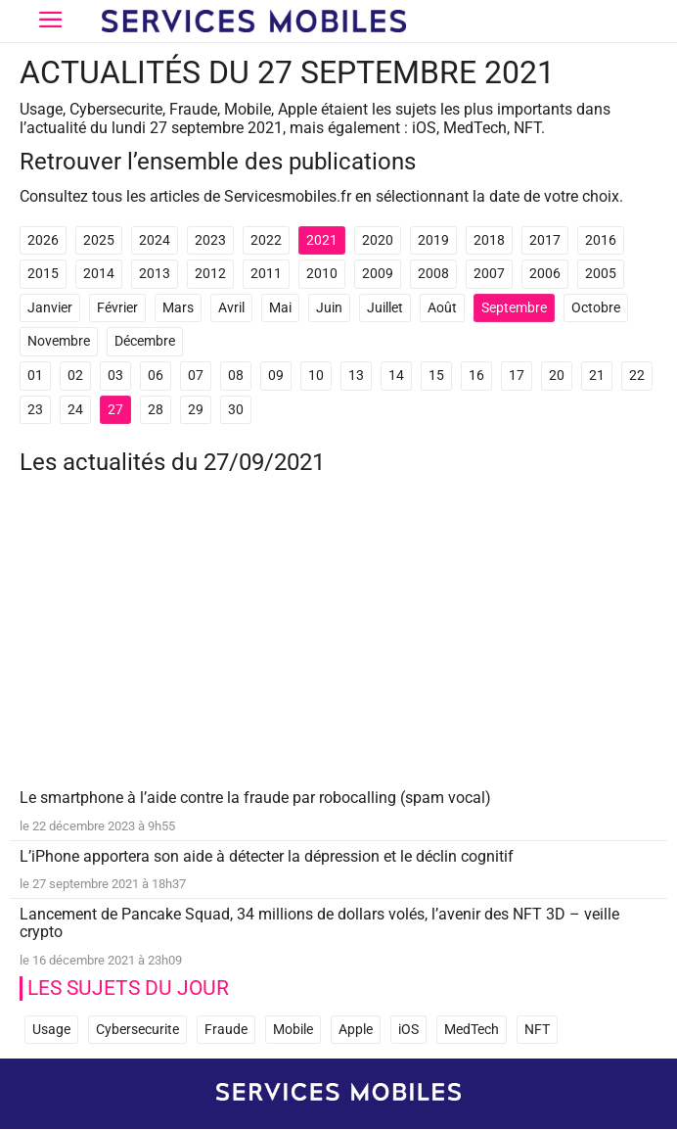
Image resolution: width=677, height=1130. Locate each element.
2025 (98, 240)
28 (155, 409)
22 (637, 375)
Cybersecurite (137, 1029)
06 (155, 375)
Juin (329, 308)
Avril (231, 308)
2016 (600, 240)
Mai (280, 308)
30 (236, 409)
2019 (433, 240)
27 (115, 409)
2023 (210, 240)
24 (75, 409)
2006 (545, 273)
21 (597, 375)
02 (75, 375)
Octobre (595, 308)
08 (236, 375)
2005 (600, 273)
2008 (433, 273)
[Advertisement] (338, 645)
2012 (210, 273)
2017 (545, 240)
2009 (377, 273)
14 (396, 375)
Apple (355, 1029)
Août (442, 308)
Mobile (293, 1029)
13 (356, 375)
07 (195, 375)
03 (115, 375)
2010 (322, 273)
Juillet (385, 308)
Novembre (58, 341)
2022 (266, 240)
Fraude (226, 1029)
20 (556, 375)
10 (316, 375)
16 (476, 375)
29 (195, 409)
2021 (322, 240)
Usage (51, 1029)
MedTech (471, 1029)
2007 (489, 273)
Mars (178, 308)
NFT (537, 1029)
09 (276, 375)
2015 (43, 273)
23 (35, 409)
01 (35, 375)
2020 (377, 240)
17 (516, 375)
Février (117, 308)
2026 (43, 240)
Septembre (514, 308)
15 (436, 375)
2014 (98, 273)
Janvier (49, 308)
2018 (489, 240)
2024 (154, 240)
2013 (154, 273)
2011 (266, 273)
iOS (408, 1029)
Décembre (144, 341)
